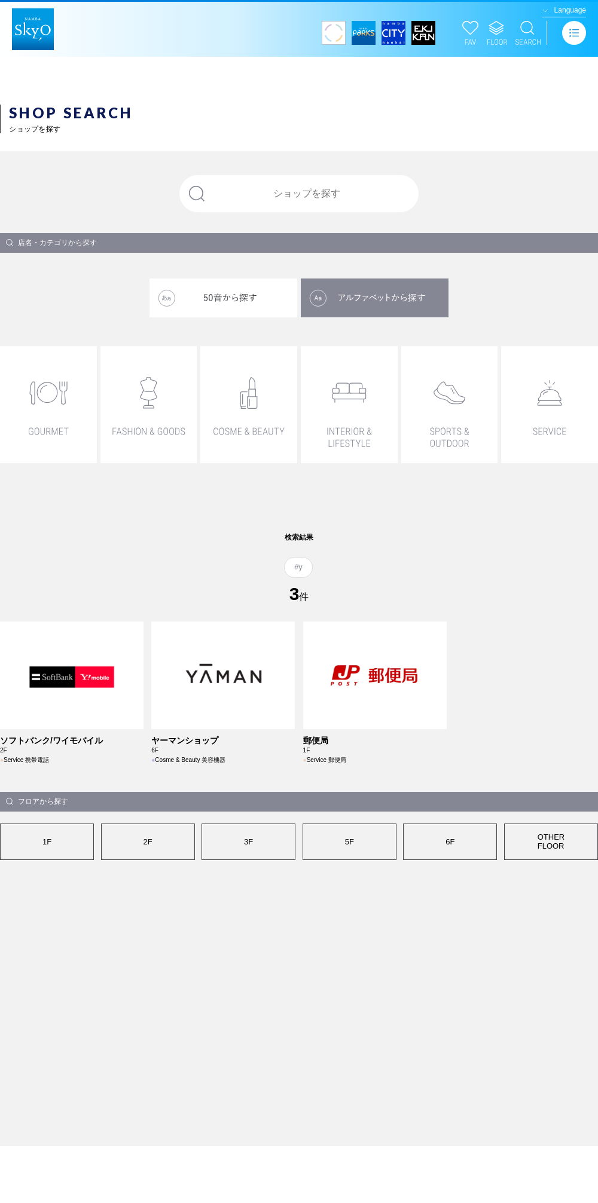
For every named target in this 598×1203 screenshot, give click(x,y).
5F (349, 841)
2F (148, 841)
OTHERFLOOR (551, 841)
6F (450, 841)
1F (46, 841)
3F (248, 841)
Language (570, 10)
